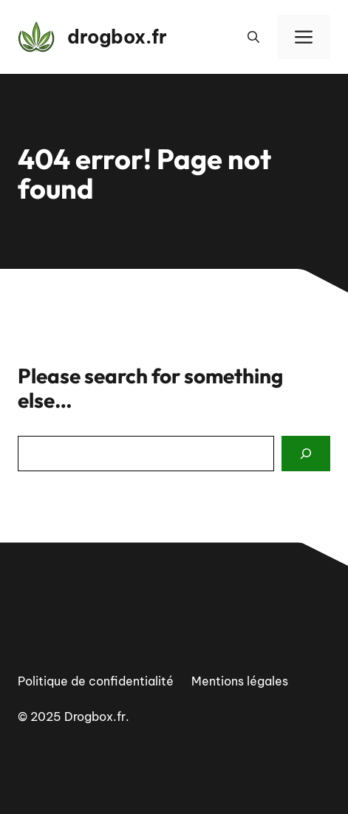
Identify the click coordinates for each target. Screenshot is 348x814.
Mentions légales (239, 681)
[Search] (306, 453)
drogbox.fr (117, 37)
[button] (253, 37)
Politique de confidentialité (96, 681)
